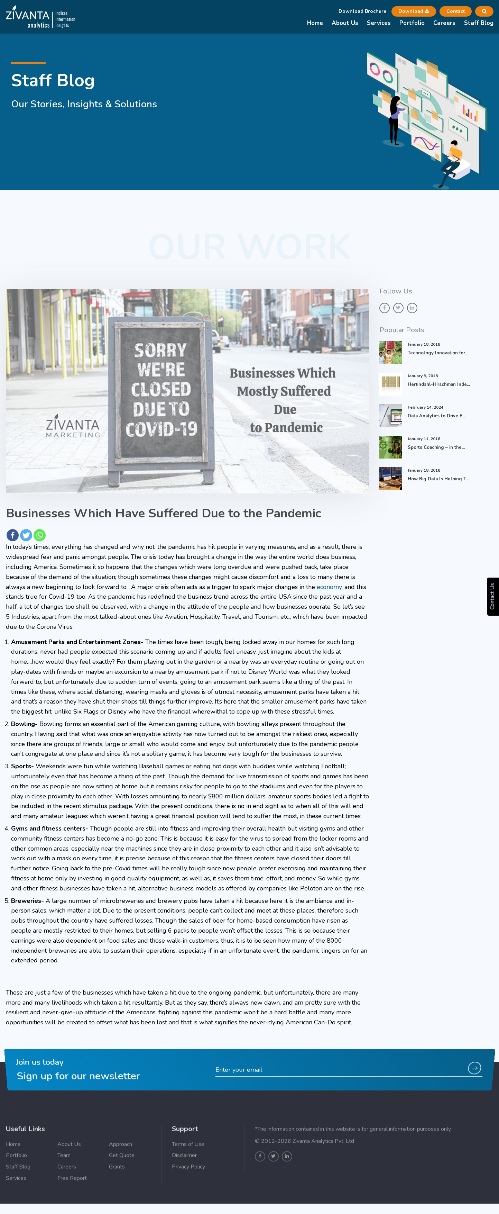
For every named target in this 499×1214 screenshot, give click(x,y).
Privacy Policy (188, 1185)
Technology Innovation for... (438, 353)
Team (64, 1174)
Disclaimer (184, 1174)
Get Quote (122, 1174)
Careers (444, 23)
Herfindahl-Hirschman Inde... (439, 384)
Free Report (72, 1197)
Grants (117, 1185)
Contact (455, 11)
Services (379, 23)
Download (413, 11)
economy (329, 587)
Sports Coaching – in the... (436, 447)
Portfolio (412, 23)
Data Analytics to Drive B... (437, 416)
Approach (120, 1163)
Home (315, 23)
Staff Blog (478, 23)
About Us (345, 23)
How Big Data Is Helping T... (438, 479)
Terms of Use (188, 1163)
